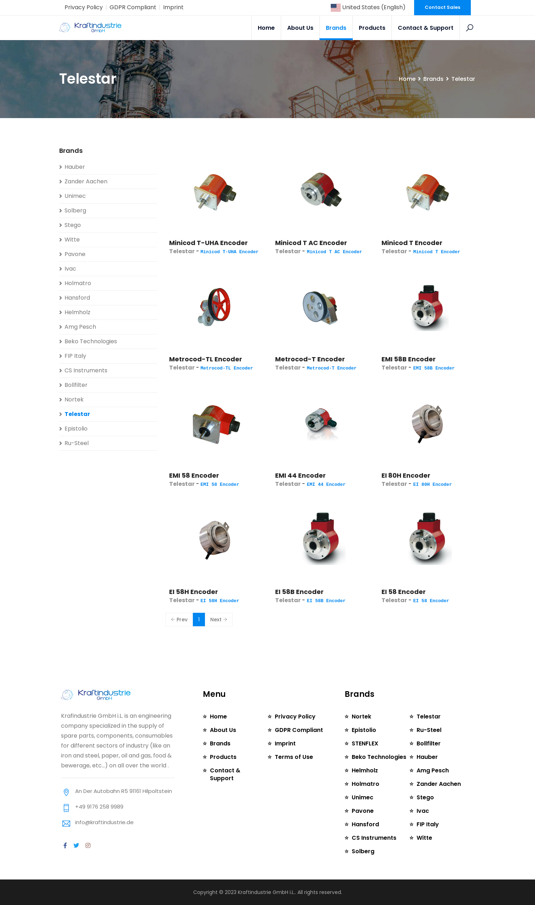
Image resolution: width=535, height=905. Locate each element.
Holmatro (78, 283)
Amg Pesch (80, 327)
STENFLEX (365, 743)
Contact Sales (442, 7)
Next (218, 619)
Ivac (70, 269)
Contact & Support (426, 28)
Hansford (77, 298)
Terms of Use (294, 757)
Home (266, 28)
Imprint (173, 7)
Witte (72, 239)
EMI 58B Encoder (408, 359)
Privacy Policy (84, 7)
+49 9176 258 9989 (99, 806)
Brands (336, 28)
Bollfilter (76, 385)
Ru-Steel (77, 443)
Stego (73, 225)
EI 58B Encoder (299, 591)
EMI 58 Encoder (194, 475)
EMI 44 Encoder (300, 475)
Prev (179, 619)
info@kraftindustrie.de (104, 822)
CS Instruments (86, 370)
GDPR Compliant (133, 7)
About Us (301, 28)
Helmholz (77, 312)
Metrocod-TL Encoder (205, 359)
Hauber (75, 167)
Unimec (75, 196)
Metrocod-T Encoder (310, 359)
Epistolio (76, 428)
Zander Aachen (86, 181)
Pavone (75, 254)
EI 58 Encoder (403, 591)
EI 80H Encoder (405, 475)
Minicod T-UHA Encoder (208, 242)
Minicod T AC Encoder (311, 242)
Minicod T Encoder (411, 242)
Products (372, 28)
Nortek (74, 399)
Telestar (77, 414)
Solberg (75, 210)
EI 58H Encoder (193, 591)
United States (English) (368, 7)
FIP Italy (75, 356)
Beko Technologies (91, 341)
